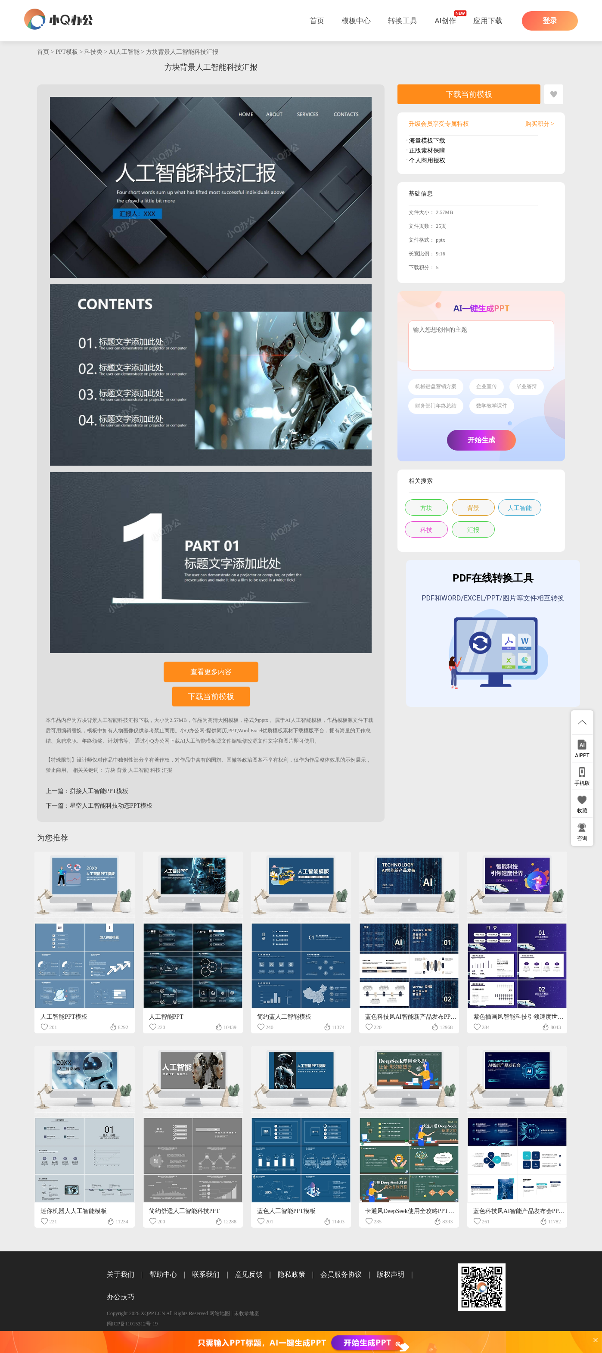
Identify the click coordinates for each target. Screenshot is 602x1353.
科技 (155, 770)
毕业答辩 (526, 386)
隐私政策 (291, 1274)
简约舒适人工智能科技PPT (184, 1211)
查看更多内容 (211, 671)
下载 (144, 720)
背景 (122, 770)
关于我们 (120, 1274)
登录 (550, 21)
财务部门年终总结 (435, 406)
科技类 (93, 52)
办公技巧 (120, 1296)
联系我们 (206, 1274)
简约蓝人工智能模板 (284, 1017)
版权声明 (390, 1274)
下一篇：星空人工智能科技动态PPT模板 (99, 805)
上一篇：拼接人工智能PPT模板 (87, 791)
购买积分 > (539, 124)
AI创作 (445, 20)
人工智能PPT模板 (63, 1017)
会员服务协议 (341, 1274)
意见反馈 (249, 1274)
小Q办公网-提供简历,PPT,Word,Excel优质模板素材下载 (242, 731)
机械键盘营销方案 (435, 386)
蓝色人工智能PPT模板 (286, 1211)
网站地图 (219, 1313)
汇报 (167, 770)
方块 (110, 770)
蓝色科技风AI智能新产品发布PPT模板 (415, 1017)
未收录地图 (247, 1313)
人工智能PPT (166, 1017)
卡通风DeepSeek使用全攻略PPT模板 (412, 1211)
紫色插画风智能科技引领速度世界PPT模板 (529, 1017)
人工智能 (138, 770)
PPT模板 (67, 52)
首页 (317, 20)
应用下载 (488, 20)
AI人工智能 (124, 52)
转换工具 (402, 20)
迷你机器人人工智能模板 (73, 1211)
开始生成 (481, 440)
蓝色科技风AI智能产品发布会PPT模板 (523, 1211)
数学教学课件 (491, 406)
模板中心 (356, 20)
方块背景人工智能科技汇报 (182, 52)
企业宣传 (486, 386)
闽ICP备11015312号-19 (132, 1324)
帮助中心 (163, 1274)
